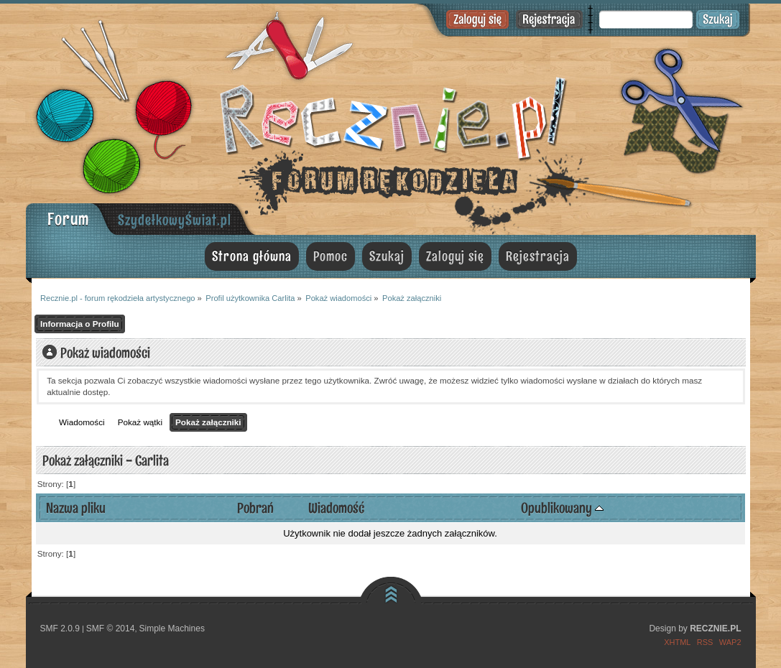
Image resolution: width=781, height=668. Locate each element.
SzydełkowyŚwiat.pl (174, 219)
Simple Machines (172, 628)
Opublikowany (562, 507)
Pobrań (255, 507)
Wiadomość (336, 507)
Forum (68, 219)
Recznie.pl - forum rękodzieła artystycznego (391, 116)
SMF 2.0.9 (60, 628)
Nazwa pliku (76, 507)
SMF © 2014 (110, 628)
